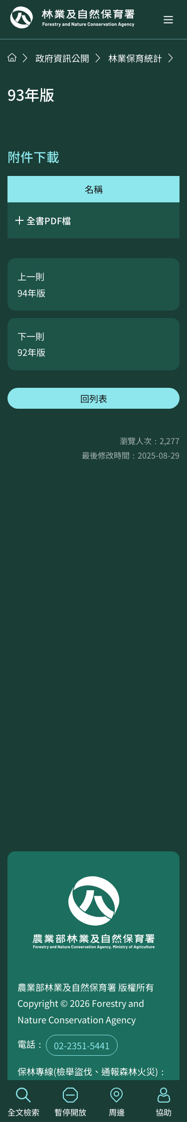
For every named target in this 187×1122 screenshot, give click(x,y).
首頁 (11, 57)
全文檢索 (23, 1103)
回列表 (93, 398)
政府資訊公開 (62, 57)
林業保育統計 (135, 57)
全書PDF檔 (48, 220)
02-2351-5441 (82, 1045)
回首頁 (72, 17)
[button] (168, 19)
